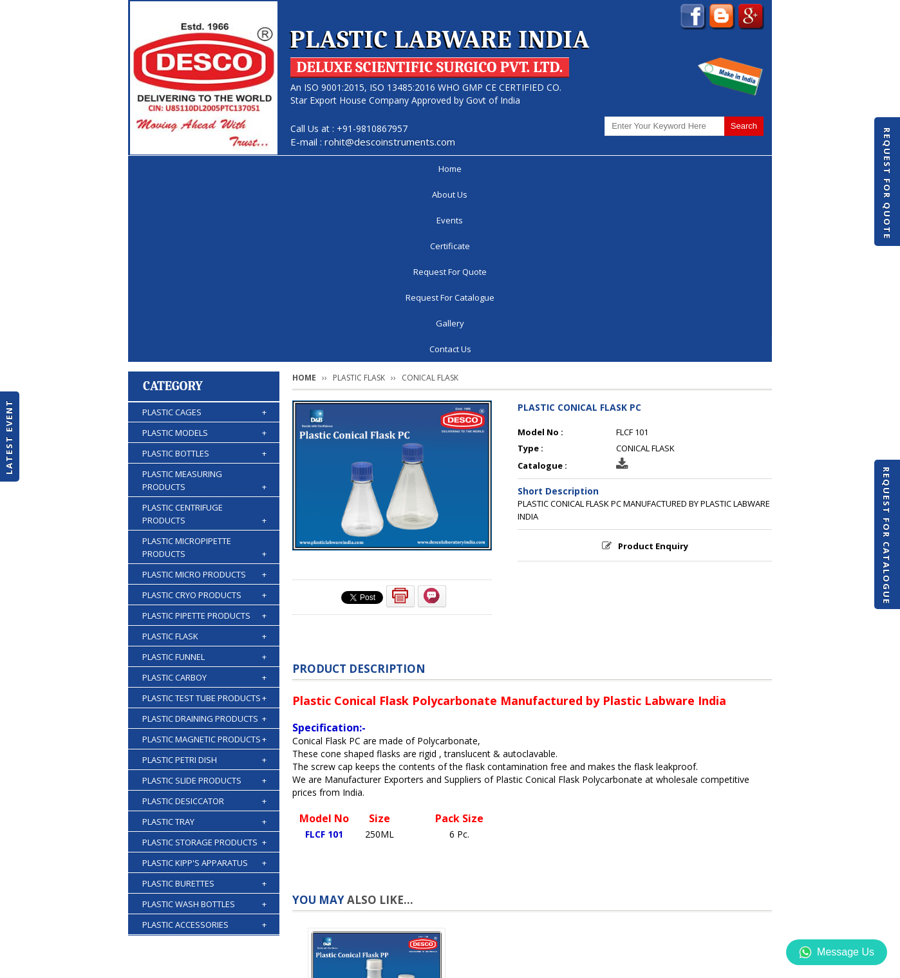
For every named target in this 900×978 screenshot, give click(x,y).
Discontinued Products (597, 929)
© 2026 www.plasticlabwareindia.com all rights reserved (247, 962)
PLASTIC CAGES (204, 232)
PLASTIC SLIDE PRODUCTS (204, 600)
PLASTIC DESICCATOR (204, 621)
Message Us (836, 952)
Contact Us (725, 168)
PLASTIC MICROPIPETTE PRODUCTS (204, 368)
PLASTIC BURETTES (204, 703)
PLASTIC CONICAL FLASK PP (377, 868)
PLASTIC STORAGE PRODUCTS (204, 662)
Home (166, 168)
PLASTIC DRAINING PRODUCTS (204, 538)
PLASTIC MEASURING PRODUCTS (204, 301)
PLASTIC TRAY (204, 641)
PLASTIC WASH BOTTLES (204, 724)
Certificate (360, 168)
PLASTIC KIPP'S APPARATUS (204, 683)
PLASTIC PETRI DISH (204, 580)
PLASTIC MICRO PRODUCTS (204, 394)
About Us (229, 168)
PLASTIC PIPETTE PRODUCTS (204, 435)
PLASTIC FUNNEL (204, 477)
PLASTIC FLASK (204, 456)
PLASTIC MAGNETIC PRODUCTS (204, 559)
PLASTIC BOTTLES (204, 273)
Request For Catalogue (886, 536)
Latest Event (9, 436)
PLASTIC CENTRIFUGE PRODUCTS (204, 334)
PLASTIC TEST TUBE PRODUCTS (204, 518)
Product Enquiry (653, 366)
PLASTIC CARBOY (204, 497)
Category (173, 206)
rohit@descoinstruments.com (389, 141)
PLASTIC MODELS (204, 253)
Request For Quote (887, 183)
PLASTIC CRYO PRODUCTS (204, 415)
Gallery (656, 168)
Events (293, 168)
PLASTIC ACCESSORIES (204, 744)
